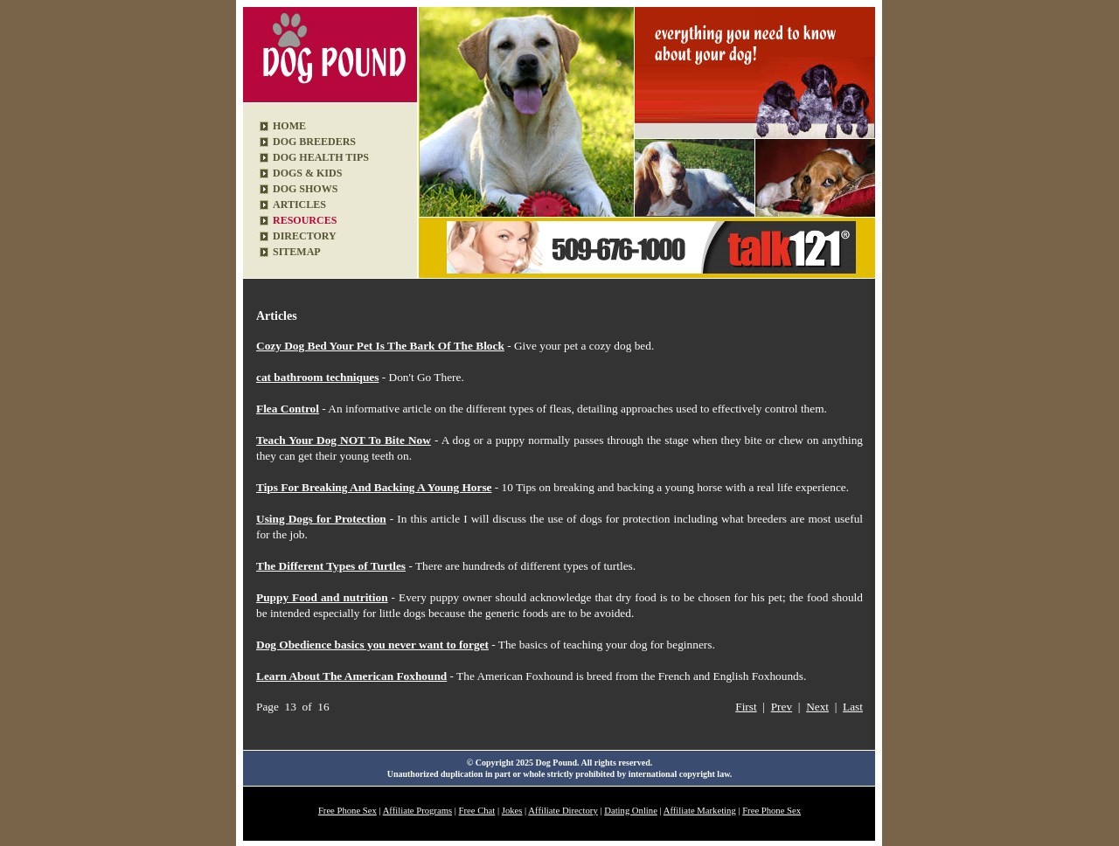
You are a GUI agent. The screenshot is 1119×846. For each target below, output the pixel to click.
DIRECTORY (305, 236)
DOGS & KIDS (307, 173)
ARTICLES (299, 204)
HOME (289, 126)
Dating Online (630, 810)
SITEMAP (297, 252)
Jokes (512, 810)
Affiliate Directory (562, 810)
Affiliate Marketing (700, 810)
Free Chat (477, 810)
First (745, 706)
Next (817, 706)
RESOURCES (305, 220)
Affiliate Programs (417, 810)
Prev (781, 706)
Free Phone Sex (347, 810)
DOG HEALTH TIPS (321, 157)
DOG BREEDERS (314, 141)
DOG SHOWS (305, 189)
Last (853, 706)
